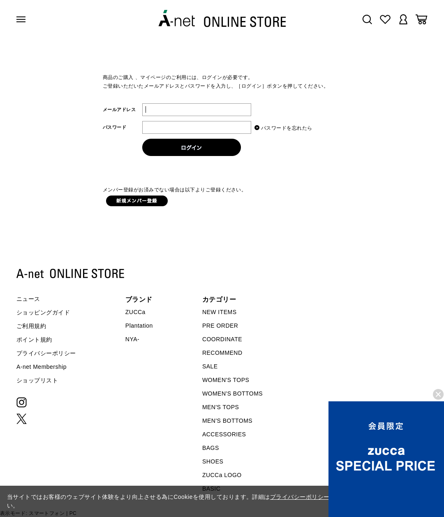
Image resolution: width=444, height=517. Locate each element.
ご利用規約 (31, 326)
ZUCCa (135, 312)
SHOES (212, 461)
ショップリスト (37, 380)
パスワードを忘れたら (286, 128)
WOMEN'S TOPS (226, 380)
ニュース (28, 299)
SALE (210, 366)
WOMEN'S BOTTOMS (232, 393)
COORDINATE (222, 339)
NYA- (132, 339)
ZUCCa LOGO (222, 475)
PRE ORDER (220, 325)
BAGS (210, 448)
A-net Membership (41, 366)
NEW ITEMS (219, 312)
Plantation (139, 325)
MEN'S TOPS (220, 407)
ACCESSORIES (224, 434)
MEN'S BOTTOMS (227, 420)
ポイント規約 (34, 339)
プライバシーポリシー (46, 353)
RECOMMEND (222, 352)
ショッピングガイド (43, 312)
